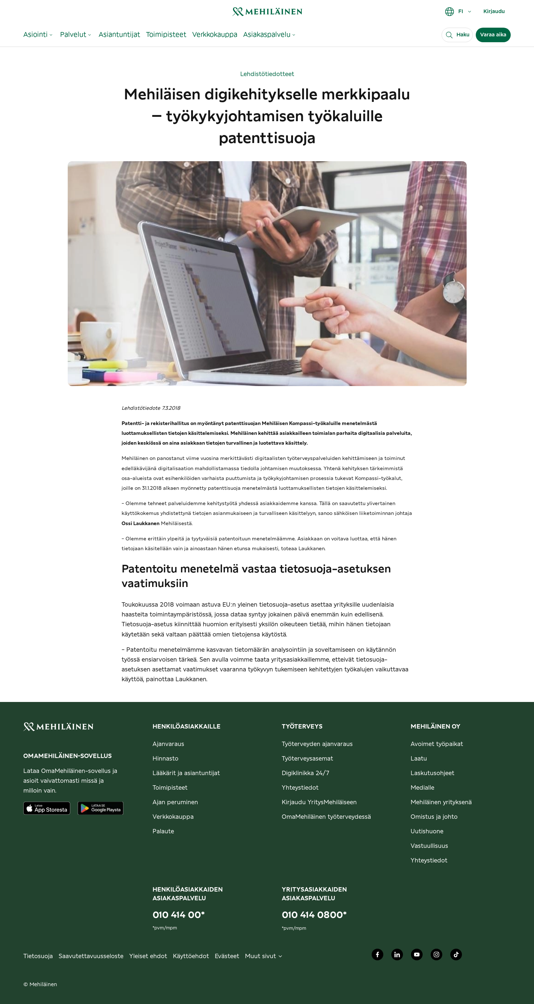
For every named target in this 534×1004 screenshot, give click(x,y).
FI (458, 11)
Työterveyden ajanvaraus (317, 744)
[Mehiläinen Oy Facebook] (377, 956)
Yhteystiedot (300, 788)
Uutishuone (427, 831)
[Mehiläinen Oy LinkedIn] (397, 956)
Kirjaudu (494, 11)
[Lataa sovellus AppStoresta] (46, 808)
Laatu (419, 759)
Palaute (163, 831)
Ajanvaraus (168, 744)
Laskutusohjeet (432, 773)
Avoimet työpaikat (437, 744)
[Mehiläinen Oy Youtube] (417, 956)
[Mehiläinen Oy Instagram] (436, 956)
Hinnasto (165, 759)
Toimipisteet (170, 788)
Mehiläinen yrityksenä (441, 802)
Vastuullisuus (429, 846)
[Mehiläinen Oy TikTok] (456, 956)
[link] (267, 11)
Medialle (422, 788)
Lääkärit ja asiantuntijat (186, 773)
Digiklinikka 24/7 (305, 773)
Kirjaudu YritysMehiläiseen (319, 802)
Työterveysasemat (307, 759)
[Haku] (457, 35)
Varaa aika (493, 34)
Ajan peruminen (175, 802)
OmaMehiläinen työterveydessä (326, 817)
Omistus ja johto (434, 817)
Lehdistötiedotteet (267, 74)
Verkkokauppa (173, 817)
